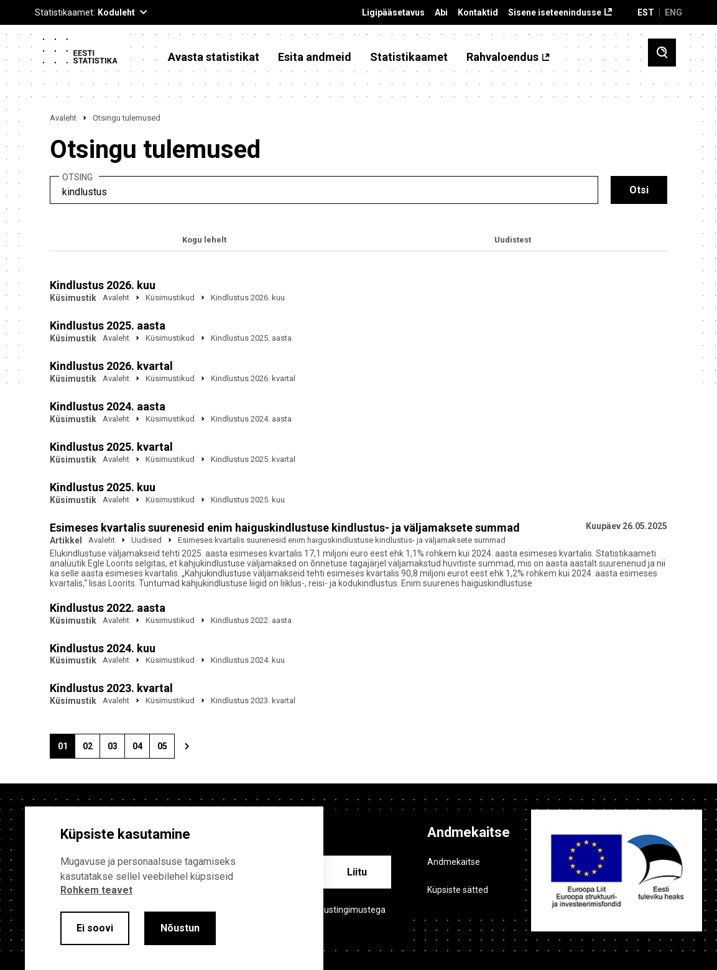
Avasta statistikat (213, 57)
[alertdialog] (174, 888)
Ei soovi (94, 928)
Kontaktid (478, 12)
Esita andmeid (314, 57)
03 (116, 750)
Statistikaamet (409, 57)
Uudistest (512, 239)
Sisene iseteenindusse (554, 12)
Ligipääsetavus (393, 12)
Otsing (77, 177)
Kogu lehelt (204, 239)
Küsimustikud (170, 297)
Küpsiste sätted (457, 890)
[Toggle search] (662, 52)
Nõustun (180, 928)
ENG (673, 12)
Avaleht (63, 117)
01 (66, 750)
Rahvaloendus (502, 57)
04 (141, 750)
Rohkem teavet (96, 890)
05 (166, 750)
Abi (441, 12)
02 (91, 750)
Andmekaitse (453, 862)
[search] (324, 190)
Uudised (146, 540)
